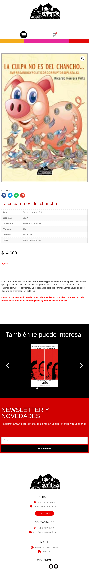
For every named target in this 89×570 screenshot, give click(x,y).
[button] (23, 34)
